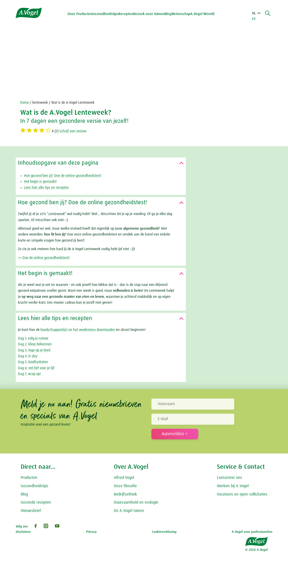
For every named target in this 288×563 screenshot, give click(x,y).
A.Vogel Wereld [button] (202, 14)
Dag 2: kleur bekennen (35, 344)
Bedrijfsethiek (125, 494)
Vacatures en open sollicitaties (242, 494)
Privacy (91, 532)
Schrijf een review (72, 131)
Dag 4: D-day (27, 356)
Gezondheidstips (34, 486)
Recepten (125, 14)
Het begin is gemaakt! (40, 181)
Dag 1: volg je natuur (33, 338)
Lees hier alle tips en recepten (46, 187)
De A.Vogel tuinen (129, 511)
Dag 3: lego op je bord (34, 350)
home (24, 102)
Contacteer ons (229, 478)
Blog (167, 14)
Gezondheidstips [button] (105, 14)
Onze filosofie (125, 486)
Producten (29, 478)
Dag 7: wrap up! (29, 374)
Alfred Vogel (124, 478)
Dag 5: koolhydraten (33, 362)
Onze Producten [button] (80, 14)
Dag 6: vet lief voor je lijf (36, 368)
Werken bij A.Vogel (233, 486)
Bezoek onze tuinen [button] (148, 14)
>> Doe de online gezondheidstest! (44, 258)
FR (254, 19)
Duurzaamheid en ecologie (136, 502)
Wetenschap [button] (180, 14)
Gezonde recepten (36, 502)
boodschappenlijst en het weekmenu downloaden (77, 330)
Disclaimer (23, 532)
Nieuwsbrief (31, 511)
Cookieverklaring (164, 532)
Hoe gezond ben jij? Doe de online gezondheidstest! (62, 175)
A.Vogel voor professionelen (252, 532)
